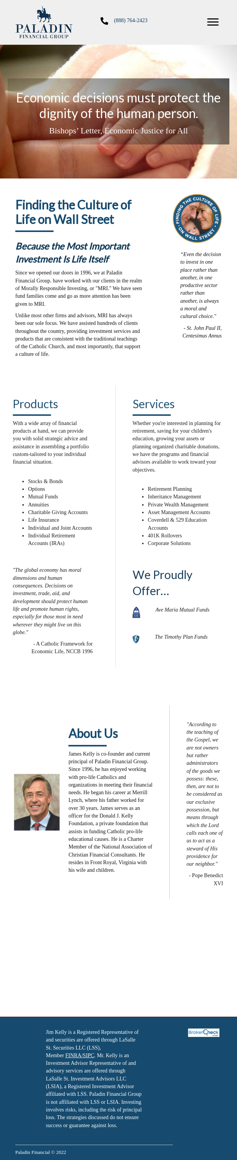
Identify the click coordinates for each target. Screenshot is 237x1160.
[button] (213, 22)
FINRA (73, 1055)
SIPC (88, 1055)
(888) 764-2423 (131, 20)
